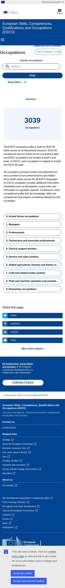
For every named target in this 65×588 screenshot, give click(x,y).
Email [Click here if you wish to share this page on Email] (13, 340)
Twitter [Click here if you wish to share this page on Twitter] (14, 315)
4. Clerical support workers (21, 248)
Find (32, 75)
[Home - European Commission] (29, 12)
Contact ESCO (9, 427)
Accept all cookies (22, 573)
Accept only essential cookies (28, 581)
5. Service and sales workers (22, 257)
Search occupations (31, 60)
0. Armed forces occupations (22, 216)
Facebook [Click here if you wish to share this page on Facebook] (15, 323)
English (60, 11)
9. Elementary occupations (21, 289)
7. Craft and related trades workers (25, 273)
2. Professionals (15, 232)
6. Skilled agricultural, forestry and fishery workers (33, 265)
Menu (2, 40)
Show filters (14, 82)
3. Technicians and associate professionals (30, 240)
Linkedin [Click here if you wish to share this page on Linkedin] (14, 332)
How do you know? (53, 2)
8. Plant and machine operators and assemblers (33, 281)
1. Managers (13, 224)
